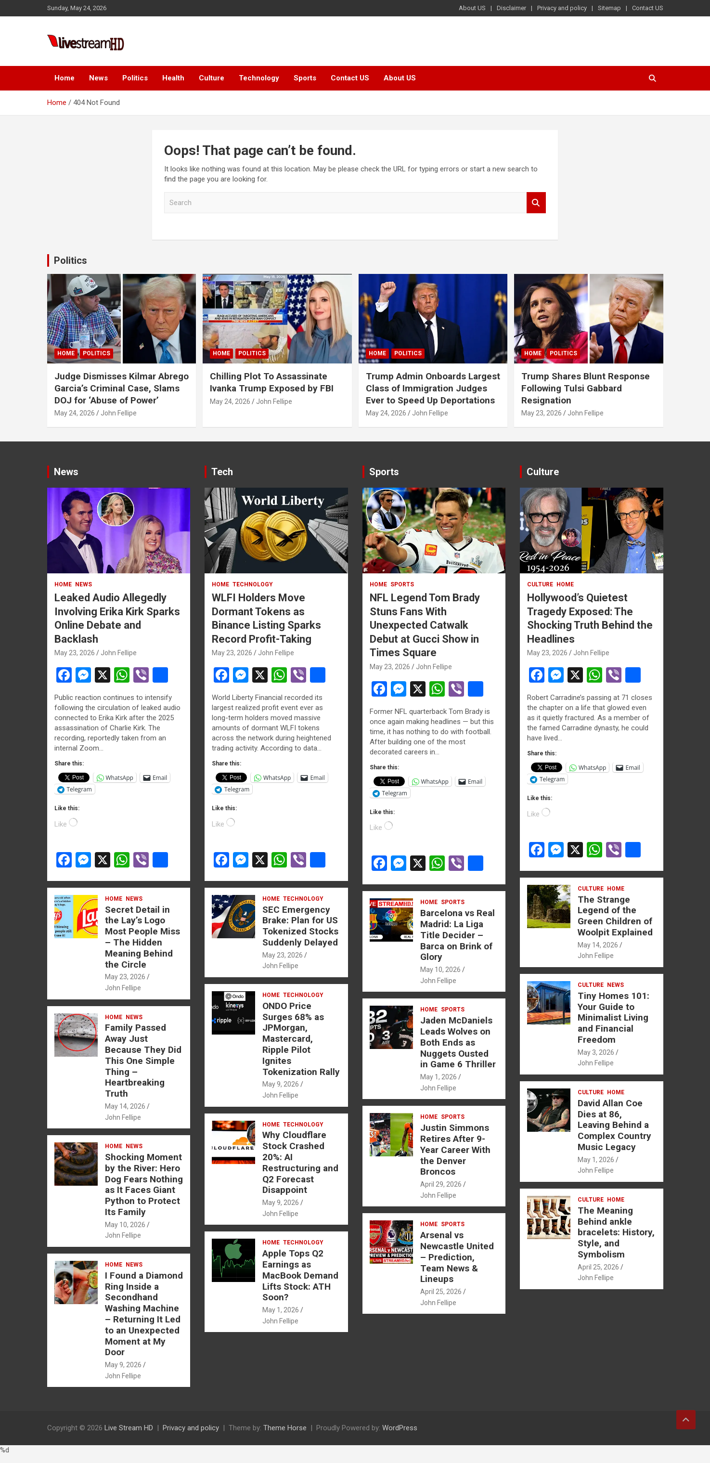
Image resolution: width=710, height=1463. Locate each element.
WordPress (399, 1428)
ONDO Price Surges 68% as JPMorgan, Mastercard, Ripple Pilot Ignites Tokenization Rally (301, 1038)
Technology (259, 78)
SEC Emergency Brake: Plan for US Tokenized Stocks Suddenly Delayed (300, 926)
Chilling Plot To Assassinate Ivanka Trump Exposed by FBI (272, 382)
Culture (211, 78)
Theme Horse (285, 1428)
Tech (222, 472)
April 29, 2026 (441, 1184)
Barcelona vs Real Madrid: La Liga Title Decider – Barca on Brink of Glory (457, 934)
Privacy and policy (562, 8)
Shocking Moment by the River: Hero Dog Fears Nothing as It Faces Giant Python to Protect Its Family (144, 1184)
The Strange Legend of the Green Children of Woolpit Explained (615, 916)
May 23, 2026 (541, 413)
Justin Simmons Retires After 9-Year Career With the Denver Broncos (455, 1149)
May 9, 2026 (123, 1365)
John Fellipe (119, 413)
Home (64, 78)
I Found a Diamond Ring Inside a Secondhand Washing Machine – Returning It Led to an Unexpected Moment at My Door (144, 1314)
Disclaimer (511, 8)
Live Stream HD (128, 1428)
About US (472, 8)
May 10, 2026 (125, 1225)
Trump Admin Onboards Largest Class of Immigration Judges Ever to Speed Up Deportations (433, 388)
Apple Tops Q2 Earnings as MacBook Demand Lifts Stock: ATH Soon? (300, 1275)
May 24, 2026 (74, 413)
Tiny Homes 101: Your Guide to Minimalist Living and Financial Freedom (613, 1017)
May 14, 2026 (125, 1106)
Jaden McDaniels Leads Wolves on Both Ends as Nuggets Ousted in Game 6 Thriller (458, 1042)
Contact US (647, 8)
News (98, 78)
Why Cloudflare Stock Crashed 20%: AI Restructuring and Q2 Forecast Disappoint (300, 1162)
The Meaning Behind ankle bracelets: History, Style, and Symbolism (616, 1232)
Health (173, 78)
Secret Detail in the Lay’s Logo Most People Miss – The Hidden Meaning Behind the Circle (142, 937)
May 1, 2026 (280, 1310)
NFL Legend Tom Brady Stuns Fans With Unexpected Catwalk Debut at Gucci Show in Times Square (425, 625)
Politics (135, 78)
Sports (305, 78)
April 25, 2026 (441, 1291)
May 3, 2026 (596, 1052)
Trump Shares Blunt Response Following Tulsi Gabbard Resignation (585, 388)
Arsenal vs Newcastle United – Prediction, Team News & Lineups (457, 1257)
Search (536, 203)
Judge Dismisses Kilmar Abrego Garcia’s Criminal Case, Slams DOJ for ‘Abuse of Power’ (121, 388)
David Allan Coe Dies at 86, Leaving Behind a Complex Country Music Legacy (614, 1125)
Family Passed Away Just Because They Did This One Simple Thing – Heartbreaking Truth (143, 1060)
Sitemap (609, 8)
